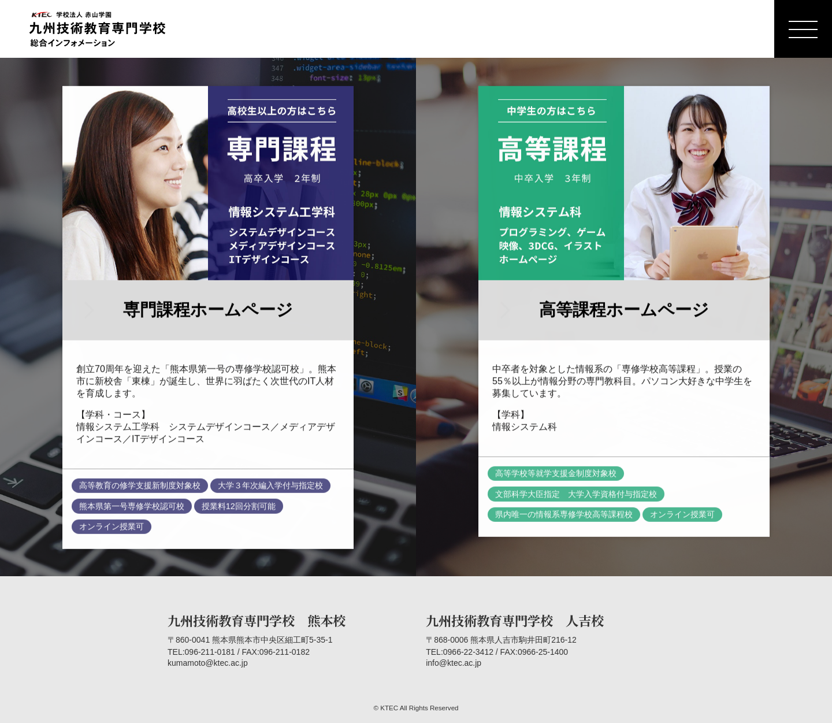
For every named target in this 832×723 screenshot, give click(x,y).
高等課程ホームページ (624, 312)
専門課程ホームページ (208, 312)
